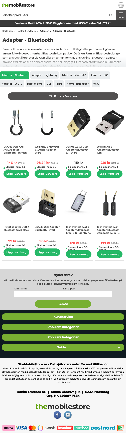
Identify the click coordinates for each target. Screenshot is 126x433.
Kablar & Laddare (26, 31)
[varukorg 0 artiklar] (121, 5)
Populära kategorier (63, 327)
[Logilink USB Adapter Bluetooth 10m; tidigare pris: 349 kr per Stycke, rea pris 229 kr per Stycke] (109, 129)
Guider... (63, 347)
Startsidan (7, 31)
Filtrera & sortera (63, 96)
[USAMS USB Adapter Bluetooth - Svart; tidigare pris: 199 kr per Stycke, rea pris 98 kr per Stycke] (47, 208)
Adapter (44, 31)
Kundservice (63, 317)
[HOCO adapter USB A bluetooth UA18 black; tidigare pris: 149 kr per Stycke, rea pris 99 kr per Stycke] (16, 208)
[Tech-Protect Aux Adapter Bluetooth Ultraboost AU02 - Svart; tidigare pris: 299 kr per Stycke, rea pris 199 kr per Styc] (109, 209)
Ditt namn (20, 288)
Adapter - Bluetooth (64, 31)
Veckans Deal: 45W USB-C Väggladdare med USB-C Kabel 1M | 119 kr (63, 23)
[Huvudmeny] (121, 15)
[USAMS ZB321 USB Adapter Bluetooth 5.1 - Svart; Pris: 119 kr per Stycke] (78, 129)
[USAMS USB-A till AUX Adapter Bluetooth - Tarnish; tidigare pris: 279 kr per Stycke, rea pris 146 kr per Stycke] (16, 129)
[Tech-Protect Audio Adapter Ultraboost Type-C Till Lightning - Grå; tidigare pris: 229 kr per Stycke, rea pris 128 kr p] (78, 209)
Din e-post (69, 288)
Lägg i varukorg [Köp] (16, 173)
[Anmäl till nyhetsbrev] (63, 304)
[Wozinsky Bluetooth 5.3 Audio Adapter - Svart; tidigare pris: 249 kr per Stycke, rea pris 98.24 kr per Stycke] (47, 129)
